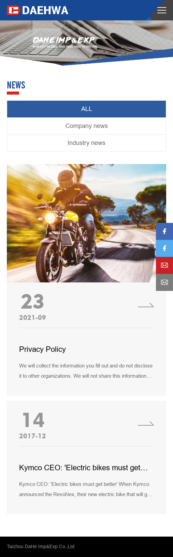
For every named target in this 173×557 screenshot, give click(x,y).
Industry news (86, 142)
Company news (87, 125)
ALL (86, 108)
